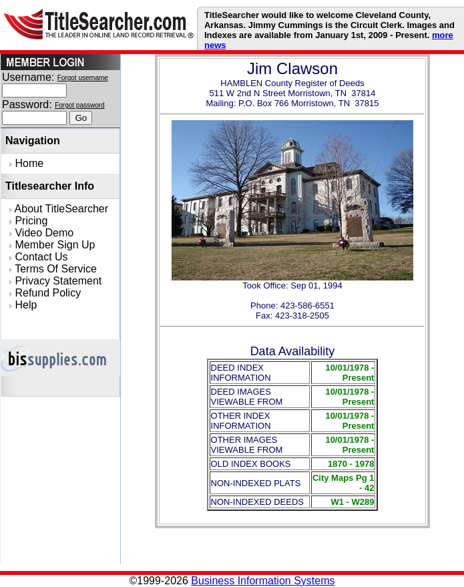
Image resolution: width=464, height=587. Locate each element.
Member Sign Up (52, 244)
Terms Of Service (53, 268)
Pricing (28, 220)
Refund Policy (45, 293)
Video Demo (41, 232)
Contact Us (38, 256)
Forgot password (79, 105)
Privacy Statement (55, 280)
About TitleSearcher (58, 208)
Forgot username (82, 77)
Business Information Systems (262, 580)
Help (23, 305)
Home (26, 163)
